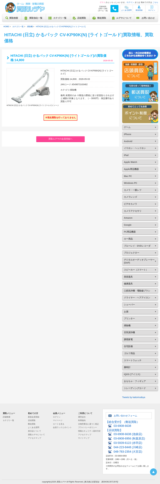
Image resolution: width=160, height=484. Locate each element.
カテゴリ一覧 (59, 18)
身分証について (34, 431)
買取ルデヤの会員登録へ (60, 139)
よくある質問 (126, 10)
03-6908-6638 (122, 425)
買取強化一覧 (35, 18)
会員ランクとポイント (62, 427)
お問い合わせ (148, 18)
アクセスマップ (34, 438)
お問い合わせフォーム (125, 415)
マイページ (57, 420)
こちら (155, 2)
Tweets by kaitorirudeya (133, 397)
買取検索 (13, 18)
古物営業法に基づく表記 (88, 424)
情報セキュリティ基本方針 (89, 431)
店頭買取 (81, 18)
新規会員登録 (33, 417)
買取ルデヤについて (36, 435)
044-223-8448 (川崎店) (128, 447)
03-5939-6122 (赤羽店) (128, 442)
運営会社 (82, 417)
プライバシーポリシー (87, 427)
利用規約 (82, 420)
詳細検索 (6, 417)
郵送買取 (101, 18)
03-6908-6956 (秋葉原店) (129, 438)
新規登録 (139, 10)
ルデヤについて (124, 18)
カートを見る (58, 424)
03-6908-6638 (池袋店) (128, 434)
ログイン (130, 2)
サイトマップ (83, 438)
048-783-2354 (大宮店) (128, 451)
